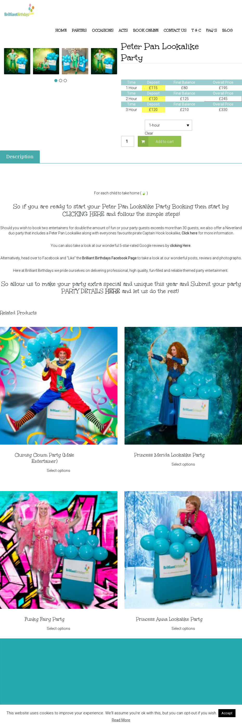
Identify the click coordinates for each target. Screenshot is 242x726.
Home (61, 30)
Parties (79, 30)
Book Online (146, 30)
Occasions (103, 30)
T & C (196, 30)
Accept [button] (226, 713)
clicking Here (180, 245)
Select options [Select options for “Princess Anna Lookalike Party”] (183, 628)
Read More (121, 720)
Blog (227, 30)
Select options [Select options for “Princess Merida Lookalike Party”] (183, 464)
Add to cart (165, 142)
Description (20, 156)
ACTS (123, 30)
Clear (149, 133)
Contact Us (175, 30)
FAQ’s (211, 30)
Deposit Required (133, 123)
